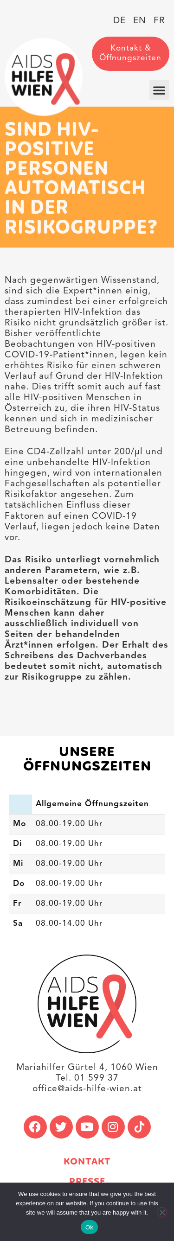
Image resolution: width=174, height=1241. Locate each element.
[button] (159, 90)
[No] (162, 1212)
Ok (89, 1227)
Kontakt (87, 1162)
